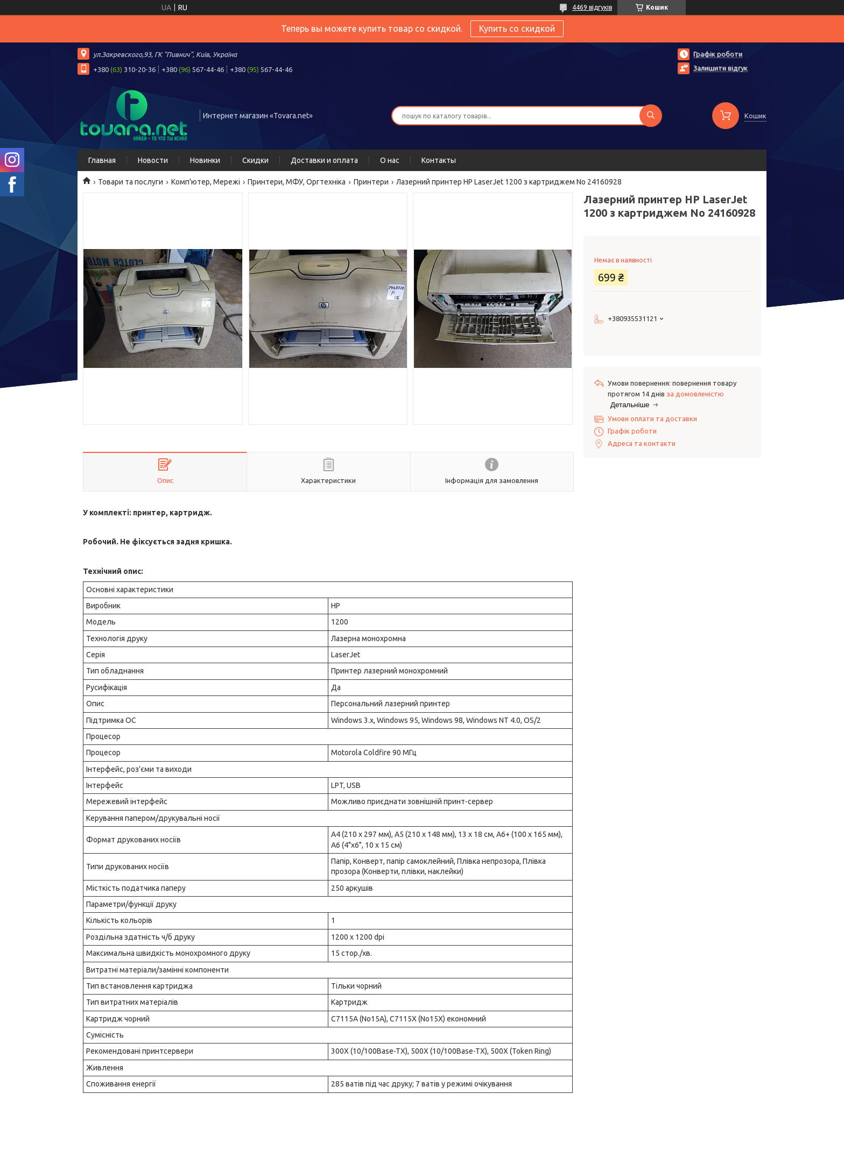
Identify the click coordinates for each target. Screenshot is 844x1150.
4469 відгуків (592, 7)
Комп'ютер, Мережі (205, 182)
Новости (153, 160)
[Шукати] (650, 115)
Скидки (255, 160)
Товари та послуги (130, 182)
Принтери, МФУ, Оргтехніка (297, 182)
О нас (389, 160)
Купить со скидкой (517, 28)
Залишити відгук (720, 68)
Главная (102, 160)
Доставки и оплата (324, 160)
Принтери (371, 182)
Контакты (438, 160)
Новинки (205, 160)
